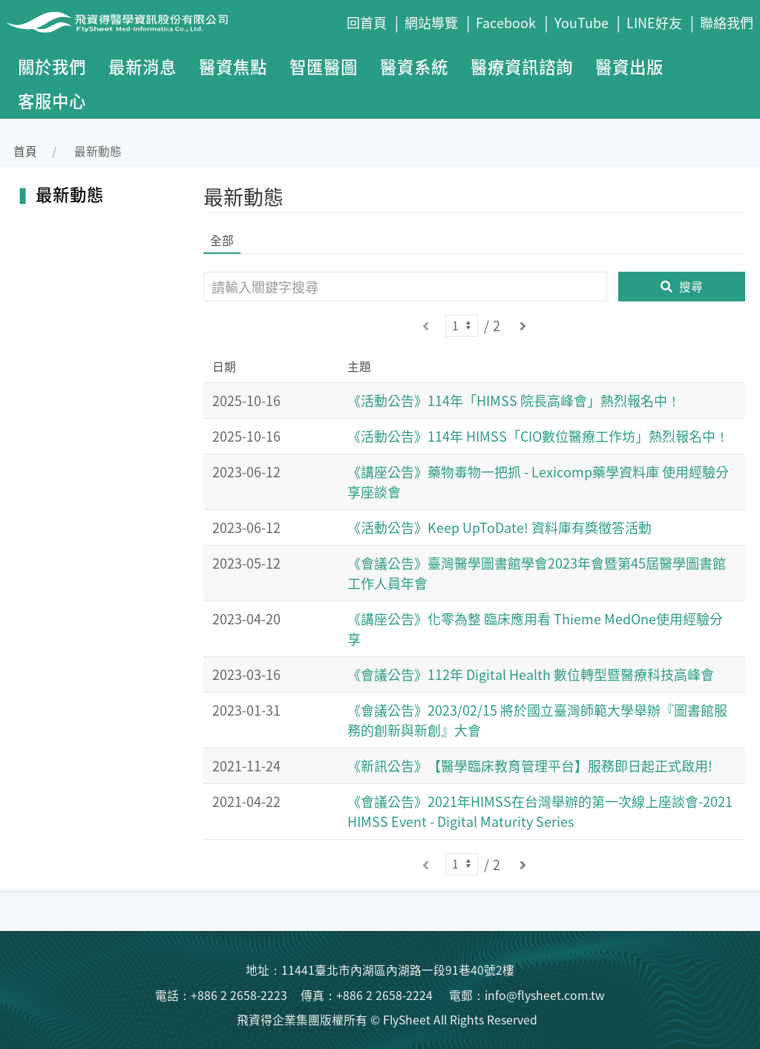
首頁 (25, 151)
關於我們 (52, 66)
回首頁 (367, 22)
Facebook (506, 22)
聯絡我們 (726, 22)
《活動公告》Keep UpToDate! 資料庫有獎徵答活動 (499, 527)
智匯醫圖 (323, 66)
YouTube (581, 22)
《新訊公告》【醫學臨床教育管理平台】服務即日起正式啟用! (529, 765)
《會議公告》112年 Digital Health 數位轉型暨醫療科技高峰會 (530, 674)
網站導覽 (431, 22)
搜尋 (682, 286)
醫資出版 (629, 66)
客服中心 (52, 100)
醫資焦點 (233, 66)
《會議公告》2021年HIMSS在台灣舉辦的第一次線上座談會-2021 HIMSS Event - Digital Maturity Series (540, 811)
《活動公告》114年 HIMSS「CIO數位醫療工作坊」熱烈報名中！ (538, 435)
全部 (222, 240)
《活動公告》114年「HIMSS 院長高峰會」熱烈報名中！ (514, 400)
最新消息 (142, 66)
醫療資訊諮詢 (522, 66)
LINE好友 (654, 22)
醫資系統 (414, 66)
